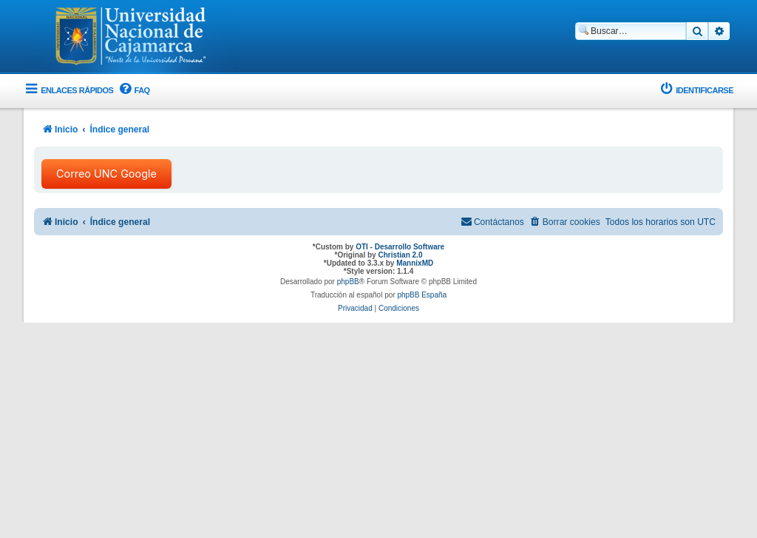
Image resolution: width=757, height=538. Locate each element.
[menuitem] (133, 90)
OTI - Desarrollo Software (400, 247)
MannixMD (414, 263)
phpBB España (422, 295)
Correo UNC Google (106, 173)
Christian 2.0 (400, 255)
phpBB (348, 282)
